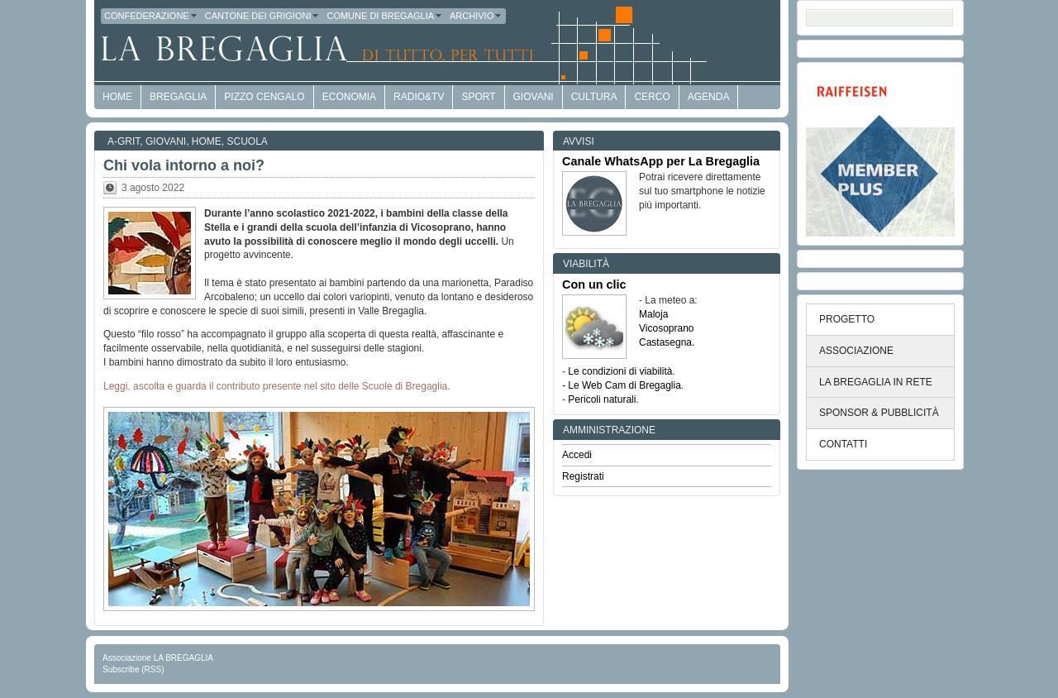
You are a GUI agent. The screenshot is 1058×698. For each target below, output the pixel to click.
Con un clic (594, 284)
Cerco (652, 97)
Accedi (577, 455)
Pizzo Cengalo (264, 97)
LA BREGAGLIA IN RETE (875, 382)
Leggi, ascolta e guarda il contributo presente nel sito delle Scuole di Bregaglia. (276, 386)
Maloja (653, 314)
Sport (478, 97)
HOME (117, 97)
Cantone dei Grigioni (263, 16)
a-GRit (123, 141)
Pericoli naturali (602, 399)
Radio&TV (418, 97)
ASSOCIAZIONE (856, 350)
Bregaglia (178, 97)
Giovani (533, 97)
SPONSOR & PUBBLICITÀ (879, 412)
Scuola (246, 141)
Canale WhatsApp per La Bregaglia (661, 161)
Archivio (476, 16)
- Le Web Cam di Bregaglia (621, 385)
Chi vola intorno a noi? (183, 165)
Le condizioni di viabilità (620, 371)
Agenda (709, 97)
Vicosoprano (666, 328)
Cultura (594, 97)
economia (349, 97)
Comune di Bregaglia (384, 16)
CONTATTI (843, 444)
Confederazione (151, 16)
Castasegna (665, 342)
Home (207, 141)
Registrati (583, 476)
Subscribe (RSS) (133, 669)
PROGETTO (847, 319)
